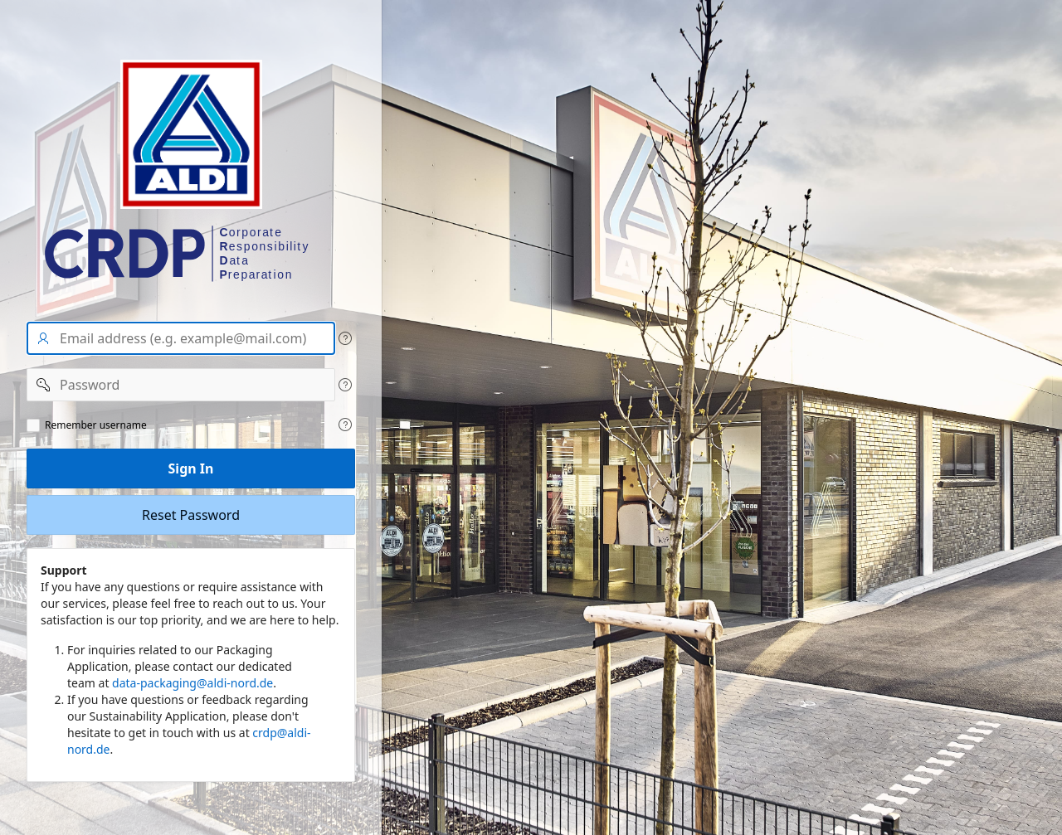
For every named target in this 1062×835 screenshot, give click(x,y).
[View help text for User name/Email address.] (345, 338)
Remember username (96, 425)
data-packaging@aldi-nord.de (192, 683)
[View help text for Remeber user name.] (345, 424)
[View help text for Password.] (345, 384)
